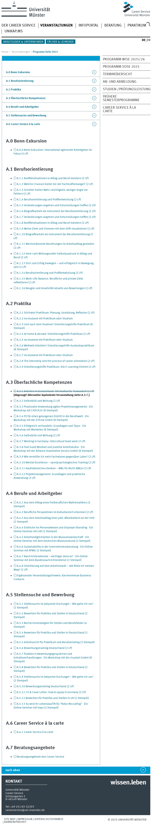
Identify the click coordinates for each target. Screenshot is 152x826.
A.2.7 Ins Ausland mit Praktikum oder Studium (45, 355)
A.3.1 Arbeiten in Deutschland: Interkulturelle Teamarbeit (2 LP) (55, 391)
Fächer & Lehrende (60, 41)
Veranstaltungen (20, 52)
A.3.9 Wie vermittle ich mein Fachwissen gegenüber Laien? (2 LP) (56, 456)
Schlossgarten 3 (15, 796)
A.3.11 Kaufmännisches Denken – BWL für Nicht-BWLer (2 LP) (54, 468)
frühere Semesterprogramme (121, 98)
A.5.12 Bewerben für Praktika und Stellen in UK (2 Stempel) (53, 698)
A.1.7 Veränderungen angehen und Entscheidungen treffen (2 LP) (56, 217)
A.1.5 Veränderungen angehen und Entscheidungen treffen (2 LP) (56, 205)
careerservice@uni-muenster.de (25, 810)
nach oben (12, 770)
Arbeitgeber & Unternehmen (23, 41)
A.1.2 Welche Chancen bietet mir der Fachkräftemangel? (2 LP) (55, 184)
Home (5, 52)
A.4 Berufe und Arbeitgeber (22, 106)
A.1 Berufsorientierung (20, 81)
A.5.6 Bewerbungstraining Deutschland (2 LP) (44, 648)
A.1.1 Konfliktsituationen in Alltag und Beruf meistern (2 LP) (53, 178)
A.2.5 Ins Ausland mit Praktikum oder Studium (45, 339)
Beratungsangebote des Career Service (40, 756)
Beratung (113, 25)
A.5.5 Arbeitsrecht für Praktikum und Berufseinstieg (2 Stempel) (56, 642)
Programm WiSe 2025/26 (124, 59)
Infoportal (89, 25)
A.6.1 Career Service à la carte (35, 732)
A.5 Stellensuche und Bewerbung (26, 115)
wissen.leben (128, 782)
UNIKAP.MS (14, 31)
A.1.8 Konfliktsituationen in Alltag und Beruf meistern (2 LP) (53, 222)
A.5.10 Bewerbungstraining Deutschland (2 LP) (45, 686)
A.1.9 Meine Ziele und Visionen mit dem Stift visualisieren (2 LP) (55, 228)
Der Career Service (18, 25)
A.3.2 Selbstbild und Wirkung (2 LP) (38, 400)
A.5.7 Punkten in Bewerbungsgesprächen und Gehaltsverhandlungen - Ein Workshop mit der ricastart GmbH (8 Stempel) (53, 657)
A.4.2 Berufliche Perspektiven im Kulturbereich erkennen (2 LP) (55, 512)
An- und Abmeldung (119, 81)
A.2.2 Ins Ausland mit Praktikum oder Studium (45, 318)
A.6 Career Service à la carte (23, 124)
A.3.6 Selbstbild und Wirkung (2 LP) (38, 435)
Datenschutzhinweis (48, 819)
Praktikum (137, 25)
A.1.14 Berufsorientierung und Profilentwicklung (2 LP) (50, 272)
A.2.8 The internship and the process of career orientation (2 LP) (56, 361)
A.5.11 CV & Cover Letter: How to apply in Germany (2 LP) (51, 692)
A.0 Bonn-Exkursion (18, 72)
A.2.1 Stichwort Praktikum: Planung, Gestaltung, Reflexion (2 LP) (56, 312)
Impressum (24, 819)
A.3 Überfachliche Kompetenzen (25, 98)
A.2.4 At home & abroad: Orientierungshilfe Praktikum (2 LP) (53, 334)
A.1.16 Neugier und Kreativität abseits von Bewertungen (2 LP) (54, 288)
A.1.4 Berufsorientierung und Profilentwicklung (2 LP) (49, 199)
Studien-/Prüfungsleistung (124, 89)
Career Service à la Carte (119, 109)
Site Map (9, 819)
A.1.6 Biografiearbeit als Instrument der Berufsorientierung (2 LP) (56, 211)
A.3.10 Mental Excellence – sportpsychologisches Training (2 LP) (56, 462)
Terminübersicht (117, 74)
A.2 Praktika (13, 89)
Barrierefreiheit (15, 822)
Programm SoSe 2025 (121, 66)
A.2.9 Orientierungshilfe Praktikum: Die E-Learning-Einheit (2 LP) (56, 366)
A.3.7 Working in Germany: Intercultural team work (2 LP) (51, 441)
